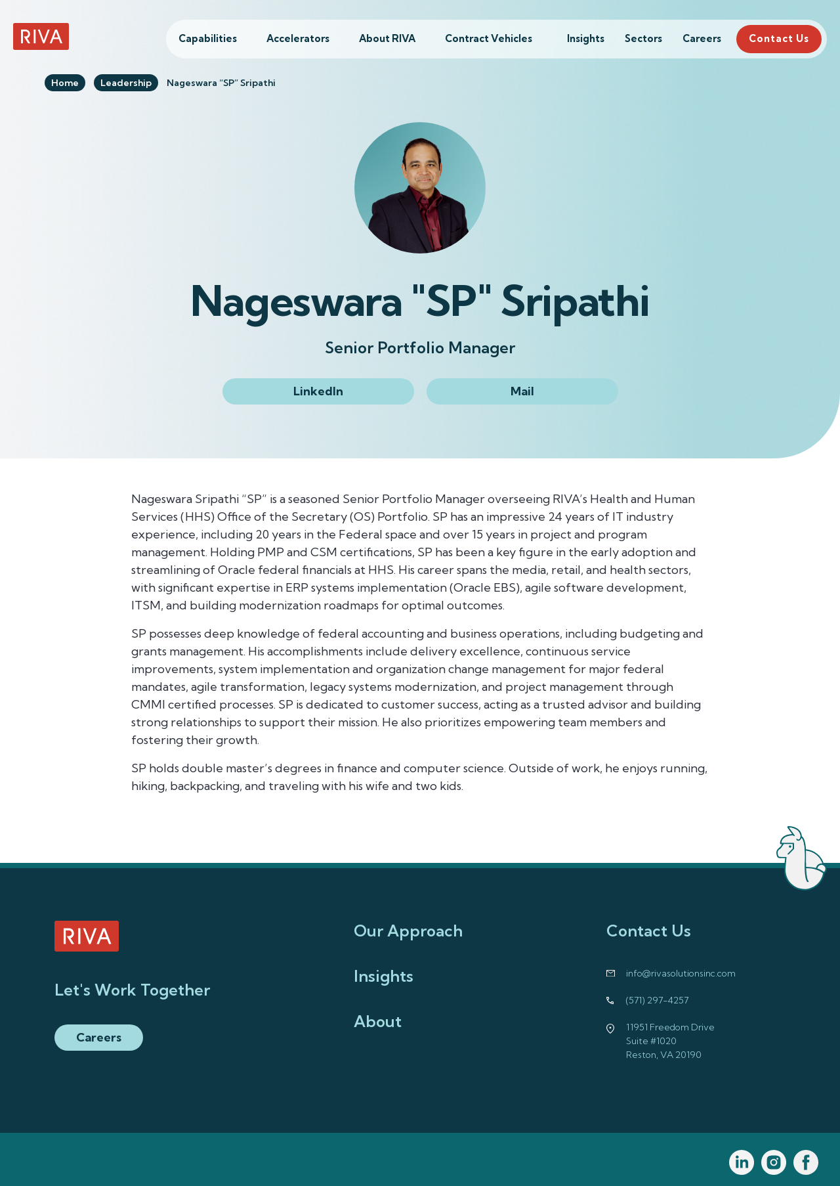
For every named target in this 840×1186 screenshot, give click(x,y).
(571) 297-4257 (657, 1000)
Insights (585, 38)
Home (65, 83)
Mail (522, 391)
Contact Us (779, 38)
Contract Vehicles (488, 38)
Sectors (643, 38)
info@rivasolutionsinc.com (681, 973)
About (378, 1021)
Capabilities (207, 38)
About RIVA (387, 38)
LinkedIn (318, 391)
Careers (701, 38)
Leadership (126, 83)
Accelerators (297, 38)
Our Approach (408, 930)
